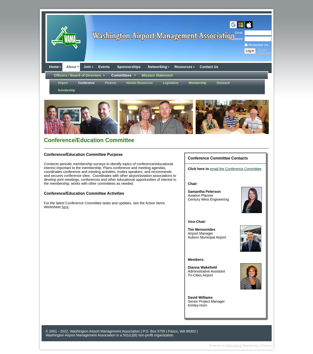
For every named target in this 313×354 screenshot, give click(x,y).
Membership (197, 83)
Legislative (170, 83)
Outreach (223, 83)
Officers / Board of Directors (77, 75)
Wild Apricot (234, 345)
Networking (157, 67)
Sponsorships (129, 67)
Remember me (258, 45)
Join (87, 67)
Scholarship (66, 90)
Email (238, 32)
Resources (183, 67)
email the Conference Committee (235, 169)
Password (235, 39)
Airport (63, 83)
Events (104, 67)
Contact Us (209, 67)
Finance (110, 83)
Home (54, 67)
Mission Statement (157, 75)
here (65, 207)
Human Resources (139, 83)
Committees (121, 75)
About (71, 67)
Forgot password (264, 51)
